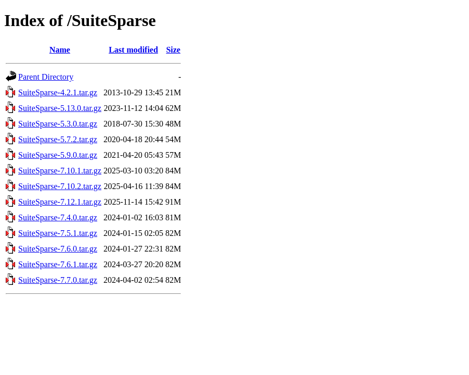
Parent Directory (45, 76)
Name (59, 49)
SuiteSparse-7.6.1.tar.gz (57, 264)
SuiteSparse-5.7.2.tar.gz (57, 139)
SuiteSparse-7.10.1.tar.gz (59, 170)
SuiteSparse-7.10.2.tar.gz (59, 186)
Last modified (133, 49)
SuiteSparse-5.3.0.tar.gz (57, 123)
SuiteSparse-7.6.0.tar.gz (57, 248)
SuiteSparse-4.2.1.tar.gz (57, 92)
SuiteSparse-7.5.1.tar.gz (57, 233)
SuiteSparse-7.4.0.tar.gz (57, 217)
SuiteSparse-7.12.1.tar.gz (59, 201)
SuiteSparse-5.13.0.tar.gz (59, 108)
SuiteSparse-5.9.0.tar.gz (57, 155)
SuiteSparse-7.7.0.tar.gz (57, 280)
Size (173, 49)
